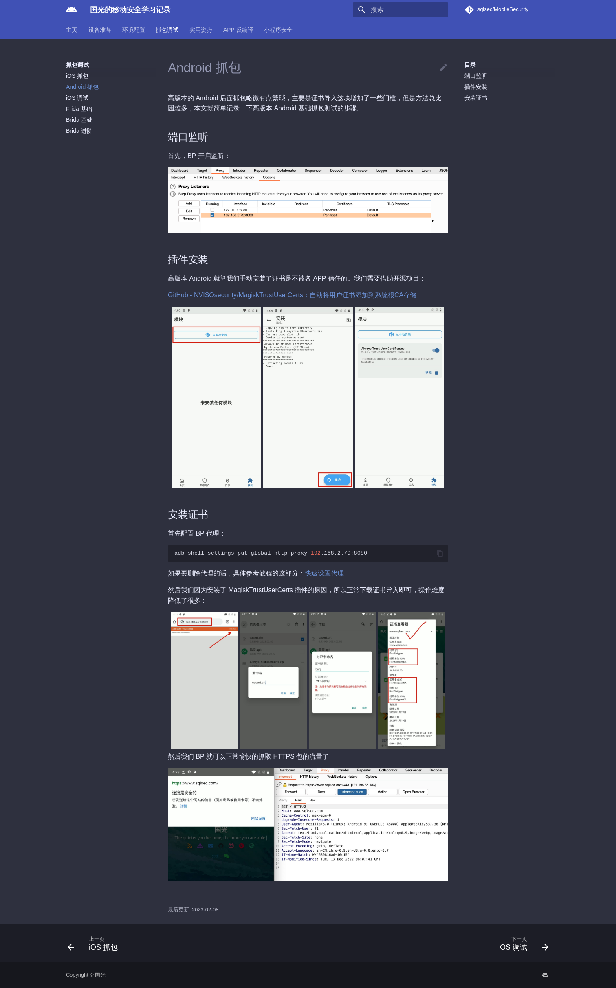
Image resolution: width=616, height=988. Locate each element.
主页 (71, 29)
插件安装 (475, 86)
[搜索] (400, 9)
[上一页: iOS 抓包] (95, 943)
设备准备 (99, 29)
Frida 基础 (79, 108)
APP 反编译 (238, 29)
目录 (470, 64)
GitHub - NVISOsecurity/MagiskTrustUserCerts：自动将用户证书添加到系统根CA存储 (292, 295)
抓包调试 (167, 29)
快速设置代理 (324, 573)
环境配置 (133, 29)
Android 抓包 (82, 86)
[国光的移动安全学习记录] (71, 10)
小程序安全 (278, 29)
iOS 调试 (77, 97)
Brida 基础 (79, 119)
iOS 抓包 (77, 75)
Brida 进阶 (79, 130)
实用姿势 (200, 29)
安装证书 (475, 97)
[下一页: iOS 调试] (520, 943)
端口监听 (475, 75)
